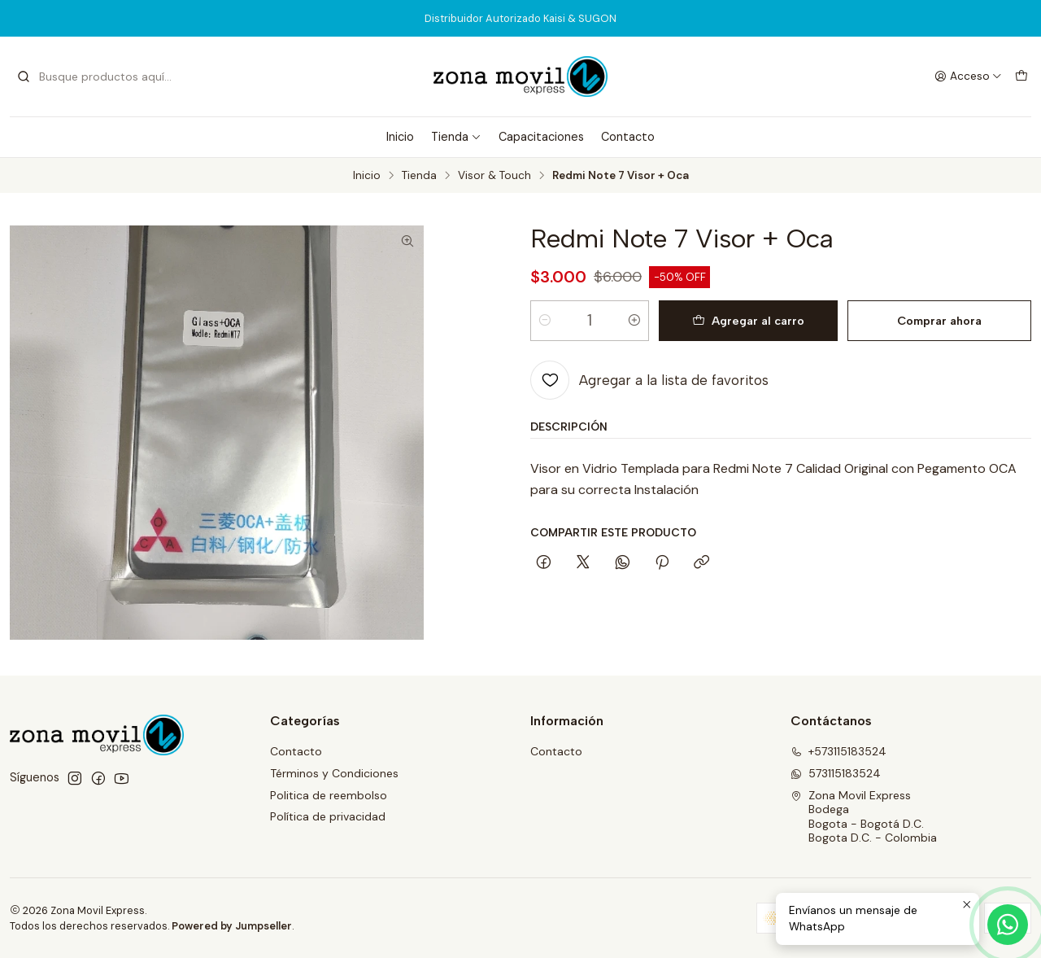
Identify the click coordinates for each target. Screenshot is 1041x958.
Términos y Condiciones (334, 773)
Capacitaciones (541, 136)
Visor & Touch (494, 176)
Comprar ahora (939, 320)
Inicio (400, 136)
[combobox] (99, 76)
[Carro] (1021, 76)
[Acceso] (968, 76)
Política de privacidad (327, 816)
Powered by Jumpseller (232, 926)
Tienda (456, 136)
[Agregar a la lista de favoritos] (649, 380)
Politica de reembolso (328, 795)
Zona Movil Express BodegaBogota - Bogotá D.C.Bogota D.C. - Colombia (864, 817)
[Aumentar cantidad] (634, 320)
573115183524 (836, 773)
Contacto (628, 136)
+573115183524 (838, 751)
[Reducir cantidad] (545, 320)
